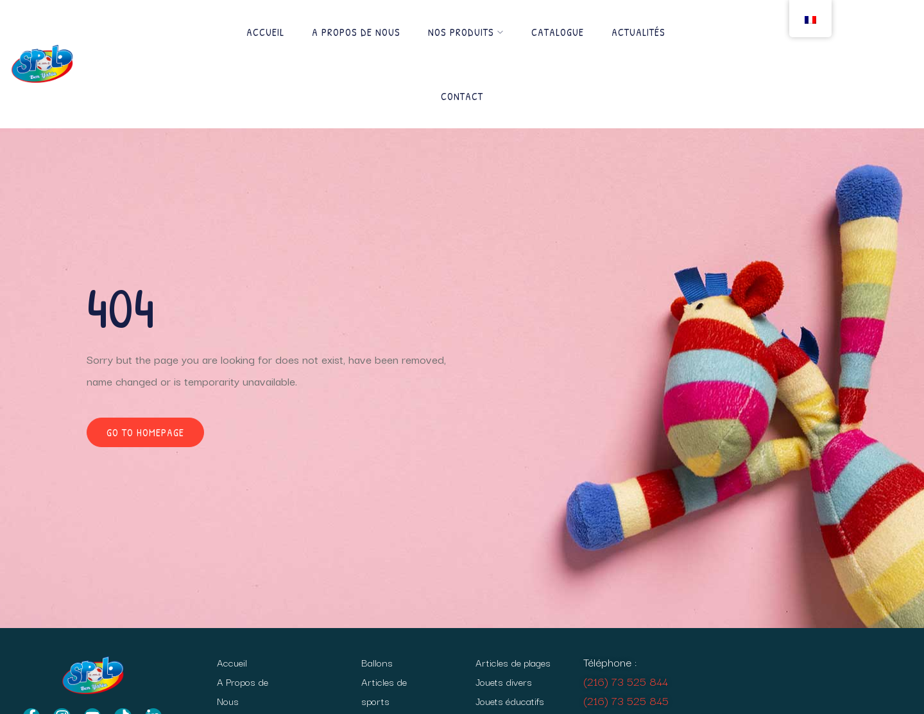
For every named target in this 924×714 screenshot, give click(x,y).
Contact (462, 96)
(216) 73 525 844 (625, 681)
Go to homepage (145, 432)
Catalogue (557, 32)
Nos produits (466, 32)
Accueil (265, 32)
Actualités (638, 32)
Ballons (377, 662)
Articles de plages (513, 662)
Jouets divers (503, 681)
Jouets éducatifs (509, 700)
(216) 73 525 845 (626, 700)
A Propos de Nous (356, 32)
